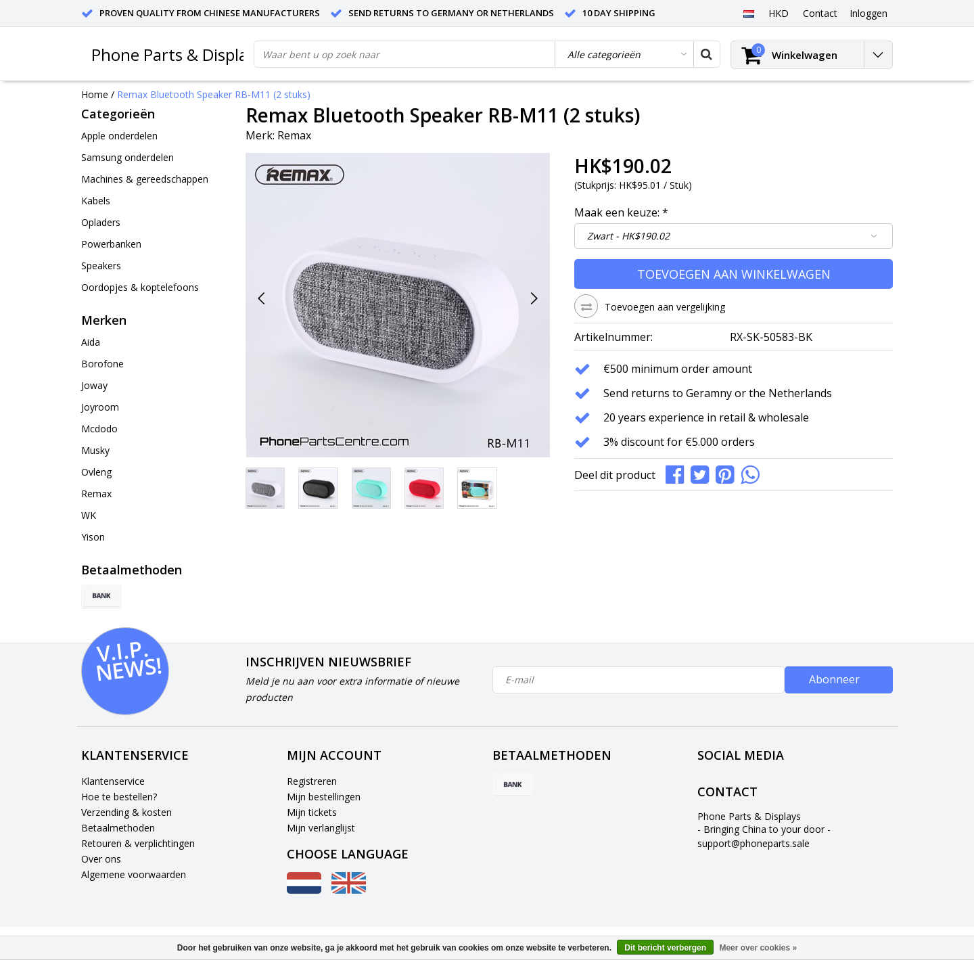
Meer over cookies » (758, 948)
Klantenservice (113, 781)
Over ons (101, 858)
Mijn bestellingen (324, 796)
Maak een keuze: (621, 212)
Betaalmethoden (118, 827)
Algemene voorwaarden (133, 874)
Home (94, 94)
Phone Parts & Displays (177, 54)
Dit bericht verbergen (665, 948)
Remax (294, 135)
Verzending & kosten (126, 812)
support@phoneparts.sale (753, 843)
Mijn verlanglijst (321, 827)
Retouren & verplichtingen (138, 843)
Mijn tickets (312, 812)
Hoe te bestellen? (119, 796)
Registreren (312, 781)
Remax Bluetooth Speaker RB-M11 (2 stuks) (213, 94)
